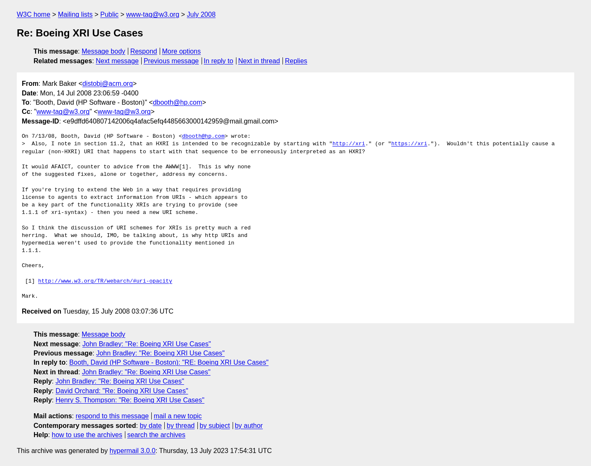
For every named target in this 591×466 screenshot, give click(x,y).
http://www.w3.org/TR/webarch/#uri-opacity (105, 281)
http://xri (348, 144)
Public (109, 14)
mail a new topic (178, 416)
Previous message (171, 60)
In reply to (218, 60)
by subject (215, 425)
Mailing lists (75, 14)
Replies (296, 60)
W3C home (33, 14)
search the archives (156, 434)
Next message (117, 60)
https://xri (409, 144)
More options (181, 51)
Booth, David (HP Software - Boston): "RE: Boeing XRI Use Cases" (168, 362)
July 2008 (201, 14)
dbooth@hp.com (177, 102)
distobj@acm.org (107, 83)
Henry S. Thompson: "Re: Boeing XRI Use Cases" (129, 400)
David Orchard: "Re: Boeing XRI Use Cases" (121, 390)
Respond (143, 51)
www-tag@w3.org (152, 14)
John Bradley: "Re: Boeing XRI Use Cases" (147, 344)
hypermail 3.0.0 (132, 450)
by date (150, 425)
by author (249, 425)
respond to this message (111, 416)
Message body (103, 51)
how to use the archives (87, 434)
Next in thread (259, 60)
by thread (181, 425)
